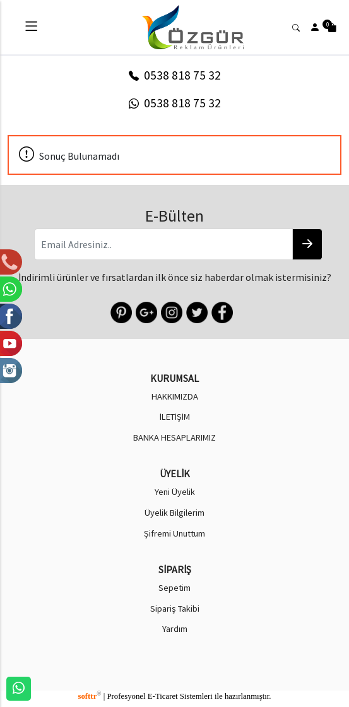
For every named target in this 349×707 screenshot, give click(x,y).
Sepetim (174, 587)
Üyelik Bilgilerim (174, 512)
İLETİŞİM (175, 416)
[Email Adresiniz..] (163, 244)
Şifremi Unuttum (174, 533)
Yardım (174, 628)
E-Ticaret (163, 696)
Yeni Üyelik (175, 491)
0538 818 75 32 (175, 75)
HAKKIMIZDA (174, 396)
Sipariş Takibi (174, 608)
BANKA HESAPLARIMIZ (174, 437)
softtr (89, 696)
